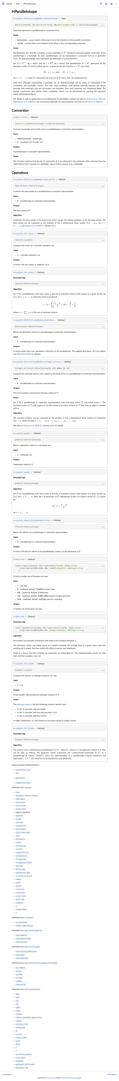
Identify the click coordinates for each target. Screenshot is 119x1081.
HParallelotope (24, 12)
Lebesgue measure (24, 704)
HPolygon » (112, 1075)
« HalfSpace (7, 1075)
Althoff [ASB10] (93, 102)
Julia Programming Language (71, 1078)
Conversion (20, 110)
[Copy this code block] (102, 25)
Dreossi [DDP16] (26, 102)
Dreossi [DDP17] (96, 99)
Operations (20, 173)
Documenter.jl (51, 1078)
